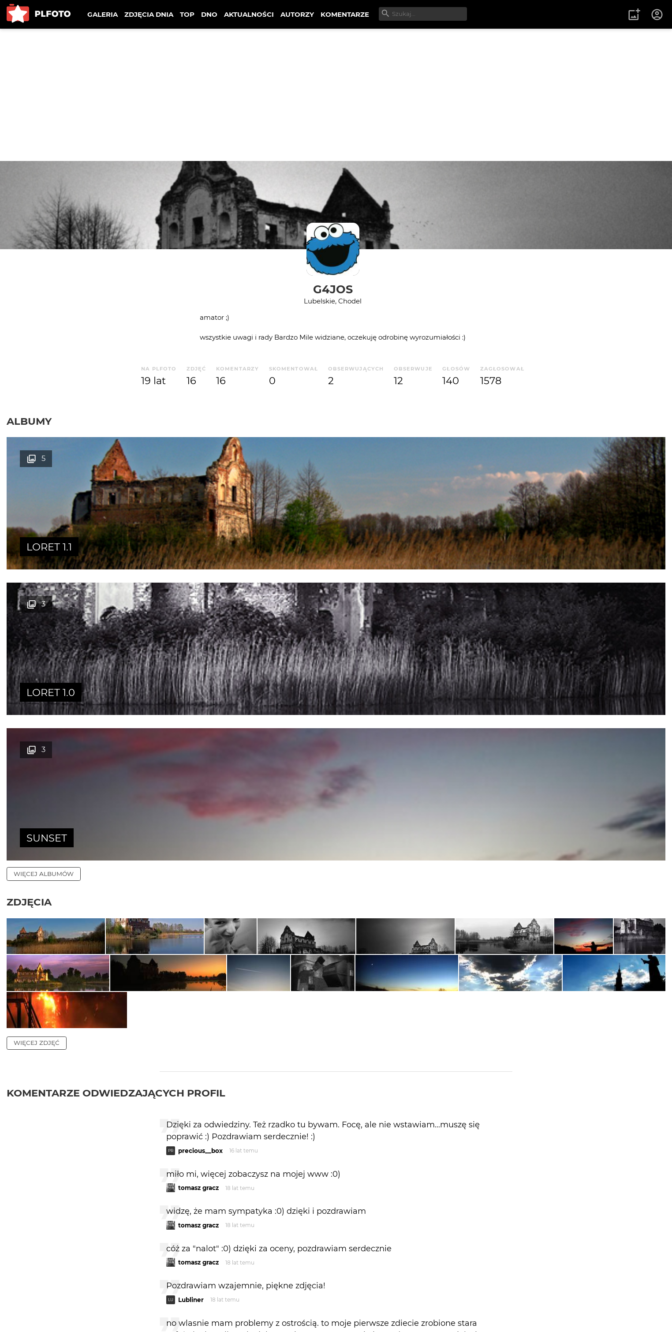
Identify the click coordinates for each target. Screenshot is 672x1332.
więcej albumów (44, 582)
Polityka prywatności (97, 1311)
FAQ (128, 1296)
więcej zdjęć (37, 842)
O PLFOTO (31, 1296)
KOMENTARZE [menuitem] (345, 14)
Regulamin (31, 1311)
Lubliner (191, 1099)
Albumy (29, 421)
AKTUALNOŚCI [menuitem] (249, 14)
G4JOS (333, 289)
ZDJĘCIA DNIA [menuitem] (148, 14)
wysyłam (481, 1197)
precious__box (200, 950)
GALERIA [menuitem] (102, 14)
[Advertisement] (336, 95)
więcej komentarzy (48, 1235)
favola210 (192, 1160)
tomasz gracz (198, 987)
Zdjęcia (29, 611)
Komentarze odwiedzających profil (116, 892)
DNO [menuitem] (209, 14)
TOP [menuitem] (187, 14)
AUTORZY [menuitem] (297, 14)
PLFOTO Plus (85, 1296)
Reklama (164, 1296)
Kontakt (207, 1296)
